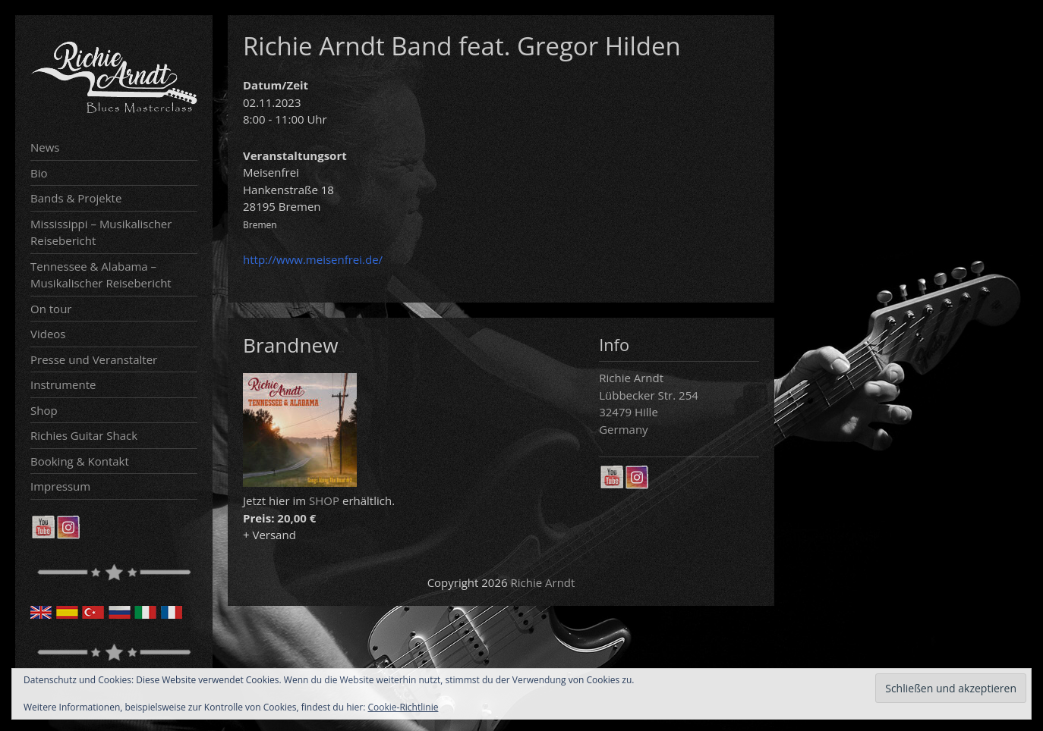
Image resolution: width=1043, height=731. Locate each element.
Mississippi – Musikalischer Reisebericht (101, 232)
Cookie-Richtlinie (403, 707)
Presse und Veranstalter (93, 359)
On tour (50, 308)
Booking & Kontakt (79, 461)
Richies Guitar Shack (83, 435)
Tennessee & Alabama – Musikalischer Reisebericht (101, 275)
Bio (39, 172)
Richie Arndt (543, 582)
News (45, 147)
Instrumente (63, 384)
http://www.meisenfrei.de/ (313, 259)
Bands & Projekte (75, 197)
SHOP (324, 500)
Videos (48, 333)
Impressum (60, 486)
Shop (44, 410)
